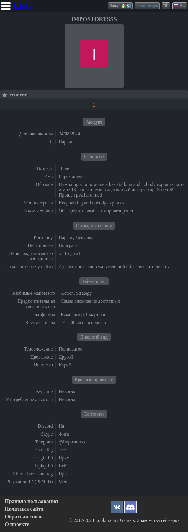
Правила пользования (31, 501)
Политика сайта (24, 509)
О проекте (17, 524)
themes (166, 6)
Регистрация (147, 6)
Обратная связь (23, 517)
